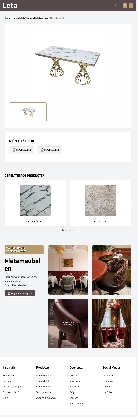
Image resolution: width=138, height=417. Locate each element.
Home (7, 18)
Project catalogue (12, 386)
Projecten (8, 381)
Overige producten (46, 398)
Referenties (9, 375)
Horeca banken (44, 386)
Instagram (108, 375)
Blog (5, 398)
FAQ (71, 392)
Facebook (108, 381)
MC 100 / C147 (101, 221)
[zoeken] (125, 5)
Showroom (75, 381)
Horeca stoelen (44, 375)
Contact (73, 398)
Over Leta (74, 375)
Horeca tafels (18, 18)
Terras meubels (44, 392)
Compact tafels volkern (37, 18)
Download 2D (21, 150)
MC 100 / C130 (35, 221)
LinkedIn (107, 386)
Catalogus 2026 (11, 392)
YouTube (107, 392)
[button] (6, 204)
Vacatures (74, 386)
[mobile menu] (131, 5)
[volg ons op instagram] (20, 293)
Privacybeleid (76, 403)
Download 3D (49, 150)
